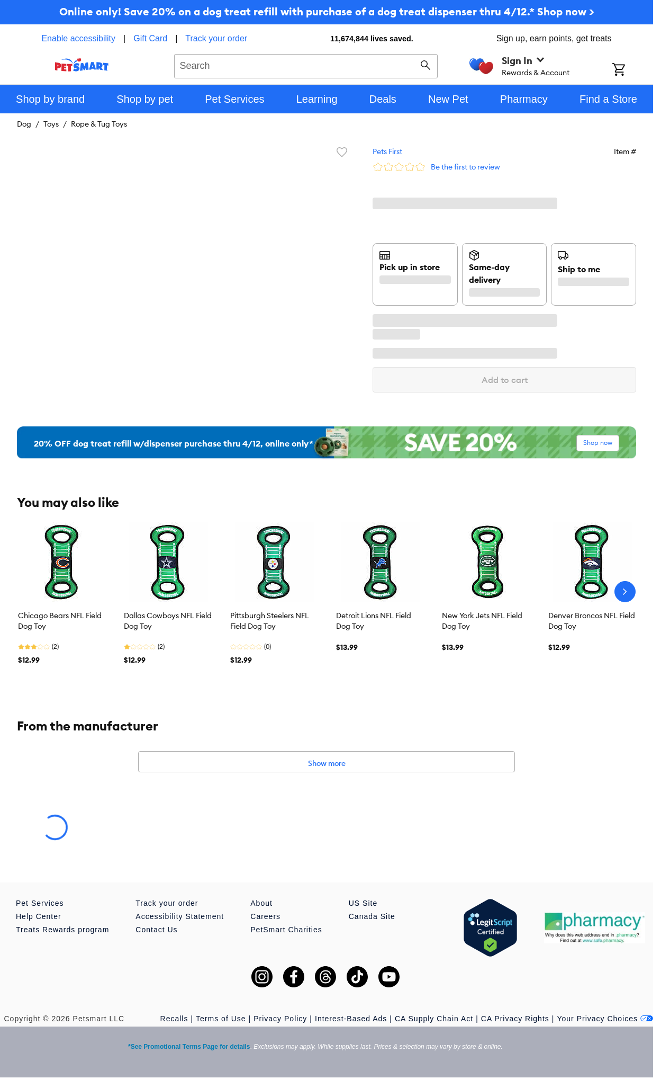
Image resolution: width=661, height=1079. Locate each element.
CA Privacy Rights (515, 1018)
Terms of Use (221, 1018)
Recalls (174, 1018)
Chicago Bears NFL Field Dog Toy (60, 621)
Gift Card (150, 38)
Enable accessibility (78, 38)
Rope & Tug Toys (99, 124)
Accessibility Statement (179, 916)
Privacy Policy (280, 1018)
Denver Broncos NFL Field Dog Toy (591, 621)
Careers (265, 916)
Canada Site (372, 916)
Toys (51, 124)
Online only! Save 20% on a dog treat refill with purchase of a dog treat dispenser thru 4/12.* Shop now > (326, 11)
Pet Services (40, 903)
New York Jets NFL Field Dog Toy (482, 621)
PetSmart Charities (286, 929)
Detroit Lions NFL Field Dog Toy (373, 621)
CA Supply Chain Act (434, 1018)
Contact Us (156, 929)
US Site (363, 903)
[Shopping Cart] (632, 70)
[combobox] (306, 64)
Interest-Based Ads (351, 1018)
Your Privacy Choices (605, 1018)
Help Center (38, 916)
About (261, 903)
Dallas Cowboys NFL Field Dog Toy (168, 621)
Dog (24, 124)
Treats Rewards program (62, 929)
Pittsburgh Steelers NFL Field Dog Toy (269, 621)
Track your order (216, 38)
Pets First (387, 151)
